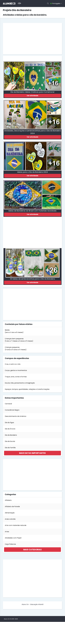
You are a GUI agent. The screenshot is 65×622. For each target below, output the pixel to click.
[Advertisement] (32, 38)
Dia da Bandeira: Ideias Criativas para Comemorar (32, 92)
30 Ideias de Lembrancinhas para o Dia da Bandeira (32, 279)
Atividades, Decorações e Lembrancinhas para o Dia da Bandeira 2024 (32, 132)
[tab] (32, 453)
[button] (32, 453)
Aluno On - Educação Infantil (32, 604)
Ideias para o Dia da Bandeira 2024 (32, 172)
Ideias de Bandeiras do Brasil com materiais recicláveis (32, 211)
